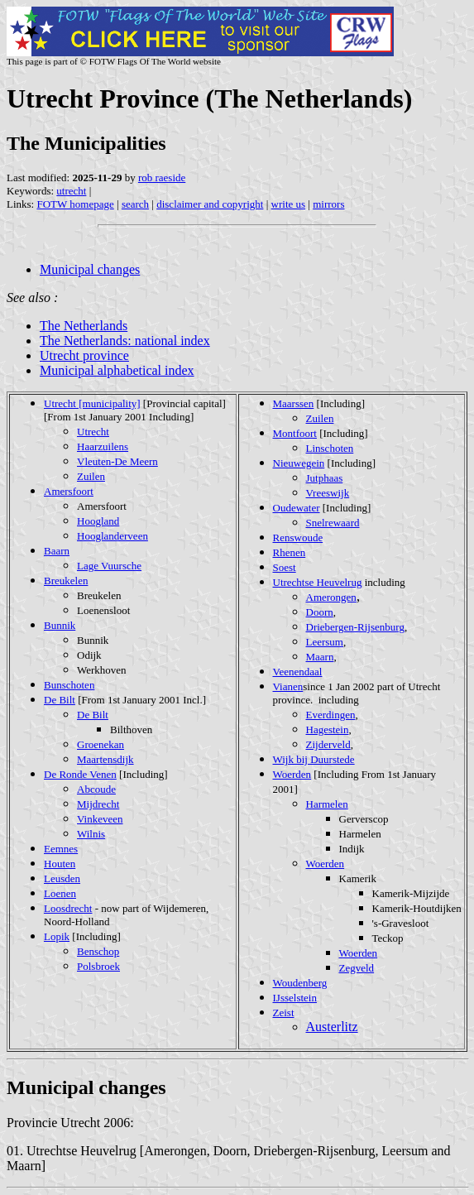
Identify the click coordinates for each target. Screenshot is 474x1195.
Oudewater (296, 508)
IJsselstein (295, 997)
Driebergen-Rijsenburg (355, 627)
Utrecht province (84, 355)
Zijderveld (328, 744)
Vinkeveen (100, 819)
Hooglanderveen (112, 536)
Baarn (56, 551)
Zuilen (91, 476)
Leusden (62, 878)
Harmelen (327, 804)
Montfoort (295, 433)
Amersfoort (68, 491)
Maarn (320, 656)
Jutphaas (324, 478)
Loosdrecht (68, 908)
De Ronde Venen (80, 774)
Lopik (56, 936)
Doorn (319, 612)
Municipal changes (90, 269)
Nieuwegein (299, 463)
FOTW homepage (74, 204)
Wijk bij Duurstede (314, 759)
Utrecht (93, 431)
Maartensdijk (105, 759)
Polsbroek (98, 966)
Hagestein (327, 729)
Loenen (60, 893)
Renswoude (298, 537)
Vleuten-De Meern (117, 461)
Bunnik (59, 625)
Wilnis (91, 834)
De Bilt (59, 699)
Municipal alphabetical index (117, 370)
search (135, 204)
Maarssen (293, 403)
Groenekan (100, 744)
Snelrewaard (333, 522)
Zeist (283, 1012)
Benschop (98, 951)
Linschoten (330, 448)
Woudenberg (300, 983)
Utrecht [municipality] (92, 403)
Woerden (292, 774)
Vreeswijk (328, 493)
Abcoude (96, 789)
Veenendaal (298, 671)
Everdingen (331, 714)
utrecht (71, 191)
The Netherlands (83, 326)
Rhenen (289, 552)
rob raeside (161, 177)
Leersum (324, 642)
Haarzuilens (102, 446)
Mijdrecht (98, 804)
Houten (59, 863)
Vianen (288, 686)
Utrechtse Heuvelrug (317, 582)
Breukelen (66, 580)
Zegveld (357, 968)
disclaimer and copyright (209, 204)
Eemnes (61, 848)
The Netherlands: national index (125, 341)
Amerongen (331, 597)
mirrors (328, 204)
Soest (284, 567)
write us (288, 204)
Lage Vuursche (109, 565)
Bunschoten (69, 685)
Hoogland (98, 521)
